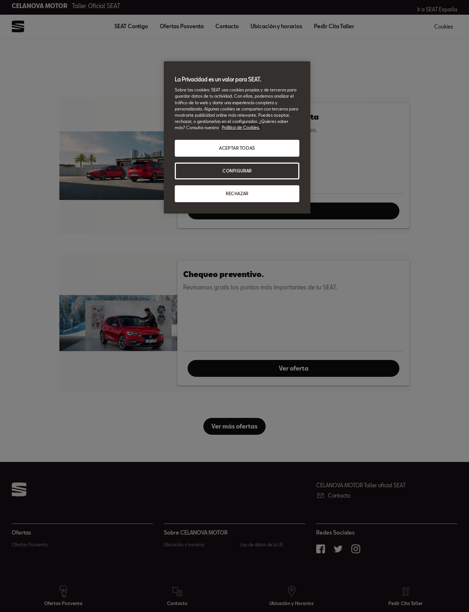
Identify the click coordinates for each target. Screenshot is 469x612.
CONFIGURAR (237, 170)
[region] (237, 137)
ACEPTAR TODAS (237, 148)
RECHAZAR (237, 193)
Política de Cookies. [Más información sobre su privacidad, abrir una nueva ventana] (241, 127)
